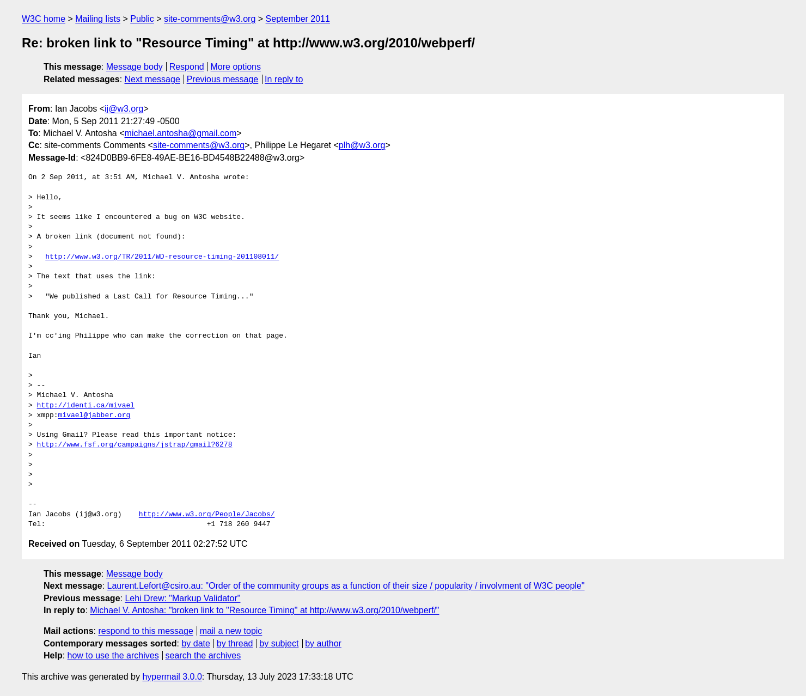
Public (142, 18)
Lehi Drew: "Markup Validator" (182, 598)
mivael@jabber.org (94, 415)
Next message (152, 79)
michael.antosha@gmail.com (181, 133)
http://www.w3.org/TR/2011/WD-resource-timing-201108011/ (162, 257)
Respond (186, 66)
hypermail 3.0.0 (172, 676)
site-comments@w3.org (209, 18)
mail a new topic (231, 631)
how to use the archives (113, 655)
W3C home (43, 18)
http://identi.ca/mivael (86, 406)
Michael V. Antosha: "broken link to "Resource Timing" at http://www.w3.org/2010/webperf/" (264, 610)
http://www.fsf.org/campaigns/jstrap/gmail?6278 (135, 445)
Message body (134, 66)
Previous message (223, 79)
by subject (278, 643)
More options (236, 66)
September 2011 (298, 18)
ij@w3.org (124, 108)
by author (323, 643)
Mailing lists (97, 18)
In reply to (284, 79)
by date (195, 643)
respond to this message (145, 631)
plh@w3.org (362, 145)
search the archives (203, 655)
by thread (235, 643)
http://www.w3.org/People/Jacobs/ (207, 515)
